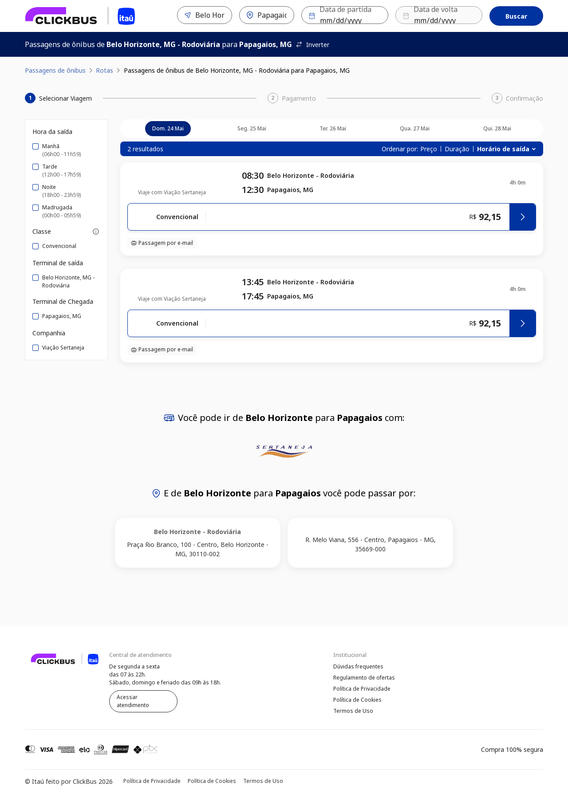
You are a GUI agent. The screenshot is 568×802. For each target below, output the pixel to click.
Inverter (312, 44)
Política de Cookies (357, 701)
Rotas (104, 70)
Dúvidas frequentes (358, 666)
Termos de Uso (353, 712)
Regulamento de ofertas (364, 678)
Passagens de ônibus (55, 70)
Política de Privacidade (361, 689)
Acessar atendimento (133, 701)
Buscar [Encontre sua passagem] (516, 16)
